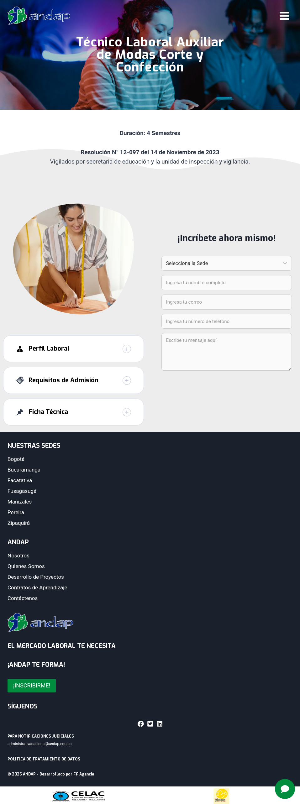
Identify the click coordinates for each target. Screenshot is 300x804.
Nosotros (18, 555)
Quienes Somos (26, 566)
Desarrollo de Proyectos (36, 577)
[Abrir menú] (284, 15)
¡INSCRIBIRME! (31, 685)
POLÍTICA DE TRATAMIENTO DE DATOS (44, 759)
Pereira (16, 512)
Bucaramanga (24, 470)
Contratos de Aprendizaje (37, 587)
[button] (73, 349)
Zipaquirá (19, 523)
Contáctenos (23, 598)
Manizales (20, 502)
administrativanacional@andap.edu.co (39, 744)
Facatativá (20, 480)
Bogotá (16, 459)
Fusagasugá (22, 491)
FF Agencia (83, 774)
